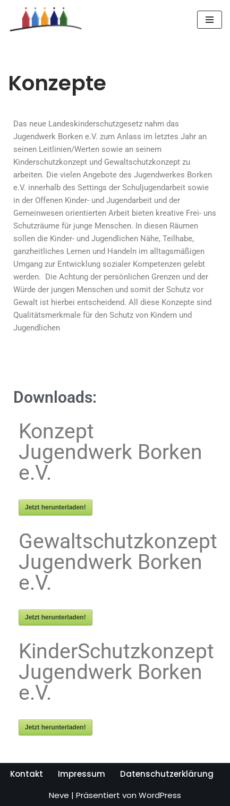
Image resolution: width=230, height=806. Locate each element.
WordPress (160, 795)
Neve (59, 795)
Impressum (81, 773)
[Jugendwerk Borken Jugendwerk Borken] (45, 19)
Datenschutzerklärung (167, 773)
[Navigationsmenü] (209, 20)
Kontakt (26, 773)
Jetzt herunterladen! (55, 507)
